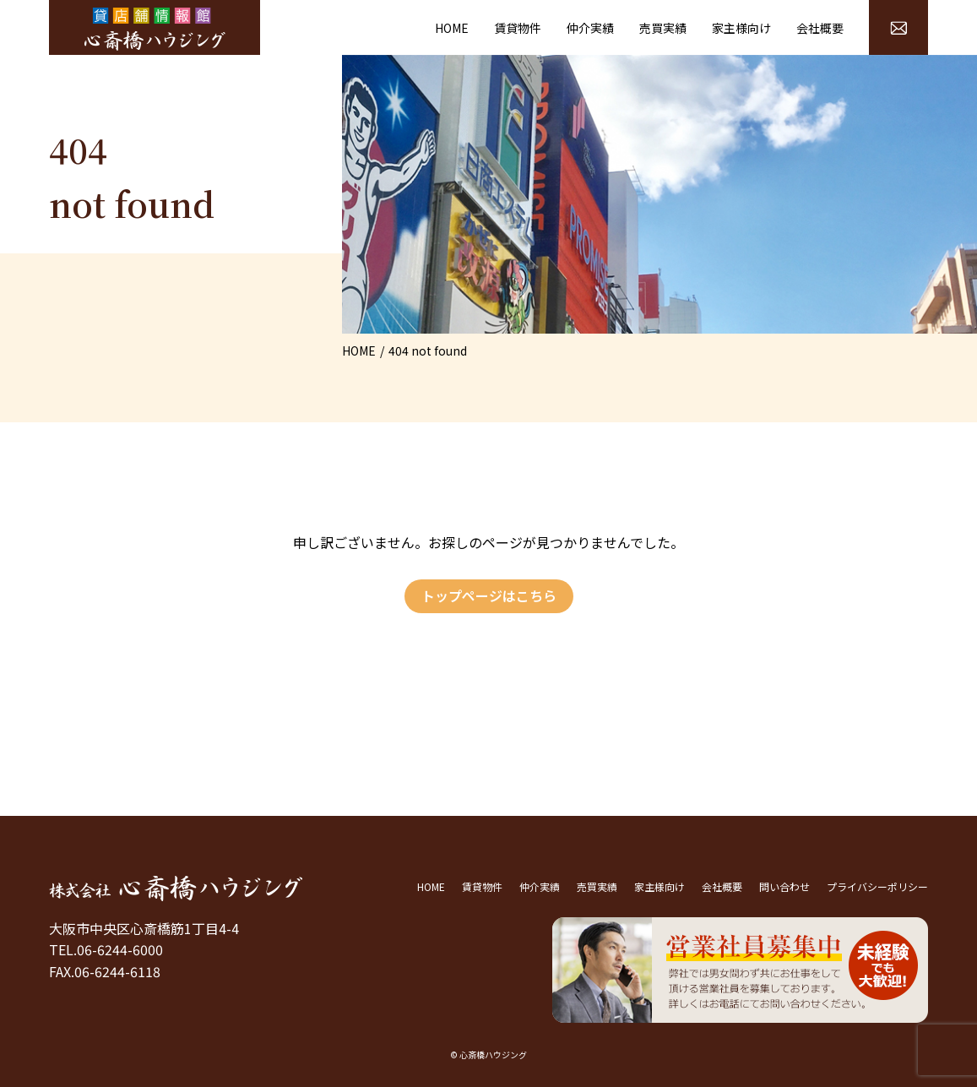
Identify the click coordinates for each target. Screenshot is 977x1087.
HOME (452, 27)
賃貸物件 (517, 27)
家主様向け (741, 27)
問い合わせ (784, 886)
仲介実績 (590, 27)
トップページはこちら (488, 595)
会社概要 (820, 27)
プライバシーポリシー (877, 886)
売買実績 (663, 27)
